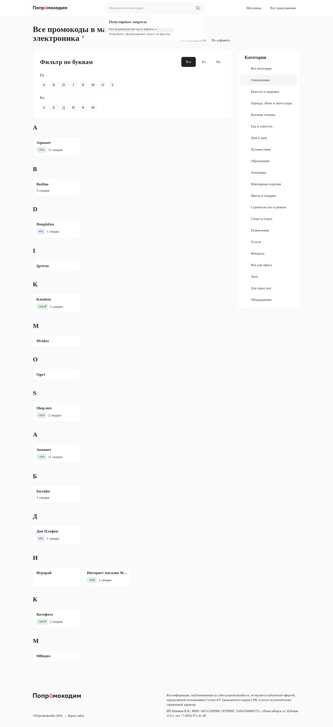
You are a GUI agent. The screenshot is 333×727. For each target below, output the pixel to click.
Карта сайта (76, 715)
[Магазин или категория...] (198, 8)
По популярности (193, 40)
